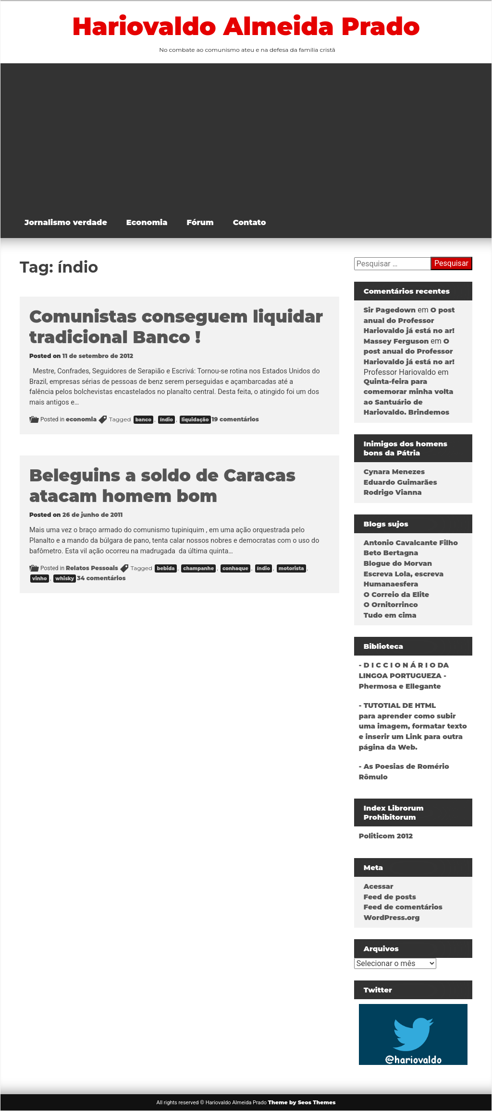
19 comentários (235, 419)
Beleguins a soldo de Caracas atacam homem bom (162, 485)
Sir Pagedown (390, 310)
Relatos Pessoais (92, 568)
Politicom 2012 (386, 836)
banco (143, 420)
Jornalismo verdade (66, 222)
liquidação (195, 420)
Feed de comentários (403, 907)
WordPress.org (392, 917)
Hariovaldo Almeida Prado (246, 26)
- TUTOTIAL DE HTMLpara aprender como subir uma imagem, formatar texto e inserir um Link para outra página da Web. (413, 726)
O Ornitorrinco (391, 604)
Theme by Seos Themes (302, 1102)
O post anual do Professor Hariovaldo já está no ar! (409, 320)
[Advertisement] (253, 135)
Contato (249, 222)
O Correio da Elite (396, 594)
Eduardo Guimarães (400, 482)
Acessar (379, 886)
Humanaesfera (391, 584)
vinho (39, 578)
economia (81, 419)
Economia (147, 222)
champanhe (198, 568)
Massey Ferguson (396, 341)
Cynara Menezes (394, 471)
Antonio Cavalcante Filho (411, 542)
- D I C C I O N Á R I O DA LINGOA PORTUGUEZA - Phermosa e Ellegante (404, 675)
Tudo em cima (390, 615)
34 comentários (101, 578)
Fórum (200, 222)
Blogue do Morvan (398, 563)
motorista (291, 568)
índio (166, 420)
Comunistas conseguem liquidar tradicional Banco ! (176, 326)
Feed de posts (390, 897)
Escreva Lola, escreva (403, 574)
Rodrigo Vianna (393, 492)
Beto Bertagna (391, 553)
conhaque (235, 568)
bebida (165, 568)
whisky (64, 578)
